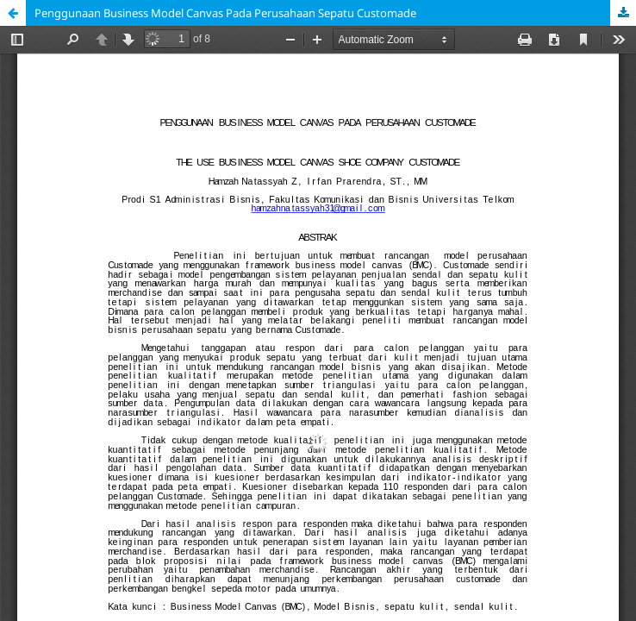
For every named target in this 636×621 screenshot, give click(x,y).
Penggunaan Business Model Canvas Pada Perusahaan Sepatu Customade (225, 13)
